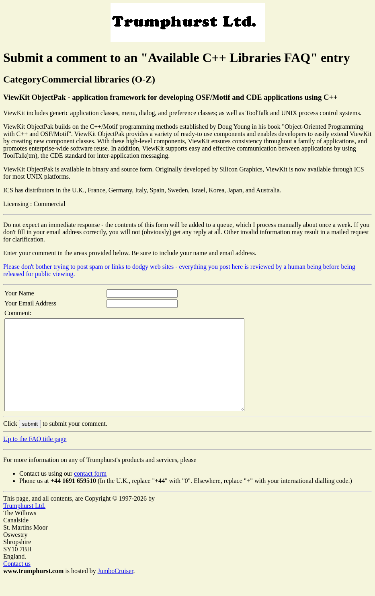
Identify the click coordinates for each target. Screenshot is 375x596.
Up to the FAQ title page (34, 457)
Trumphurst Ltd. (24, 523)
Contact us (17, 581)
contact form (90, 491)
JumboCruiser (115, 589)
